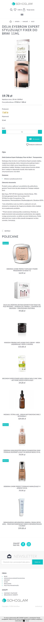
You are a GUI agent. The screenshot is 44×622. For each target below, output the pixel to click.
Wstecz (6, 231)
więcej (27, 620)
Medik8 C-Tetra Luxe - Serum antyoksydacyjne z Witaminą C (22, 415)
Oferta (17, 21)
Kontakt (7, 580)
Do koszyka (34, 139)
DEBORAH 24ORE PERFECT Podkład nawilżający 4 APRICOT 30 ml (22, 487)
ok (24, 620)
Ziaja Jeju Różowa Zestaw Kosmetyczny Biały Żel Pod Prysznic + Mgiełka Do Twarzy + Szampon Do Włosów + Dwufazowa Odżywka (22, 306)
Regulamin (7, 583)
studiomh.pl (38, 606)
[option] (22, 64)
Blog (5, 576)
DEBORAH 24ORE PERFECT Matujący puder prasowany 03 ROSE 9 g (22, 269)
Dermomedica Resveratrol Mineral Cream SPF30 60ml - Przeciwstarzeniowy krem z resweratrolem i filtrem (22, 524)
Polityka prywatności (11, 585)
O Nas (6, 582)
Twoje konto (30, 10)
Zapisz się (37, 562)
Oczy (32, 21)
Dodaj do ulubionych (34, 144)
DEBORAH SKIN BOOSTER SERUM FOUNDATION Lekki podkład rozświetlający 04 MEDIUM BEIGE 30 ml (22, 451)
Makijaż (25, 21)
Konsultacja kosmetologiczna (14, 578)
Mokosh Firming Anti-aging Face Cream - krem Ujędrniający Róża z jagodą (22, 343)
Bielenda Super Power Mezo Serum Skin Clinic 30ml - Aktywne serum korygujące (22, 379)
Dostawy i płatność (10, 593)
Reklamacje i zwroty (11, 595)
